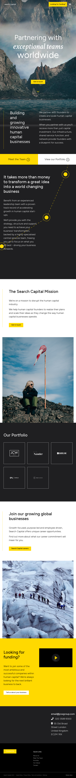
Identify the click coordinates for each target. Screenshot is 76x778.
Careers (35, 765)
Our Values (36, 763)
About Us (36, 756)
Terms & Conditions (36, 775)
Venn (71, 775)
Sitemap (45, 775)
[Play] (56, 658)
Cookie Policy (19, 775)
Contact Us (10, 751)
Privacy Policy (27, 775)
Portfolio (36, 760)
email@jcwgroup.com (63, 713)
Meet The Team (38, 758)
